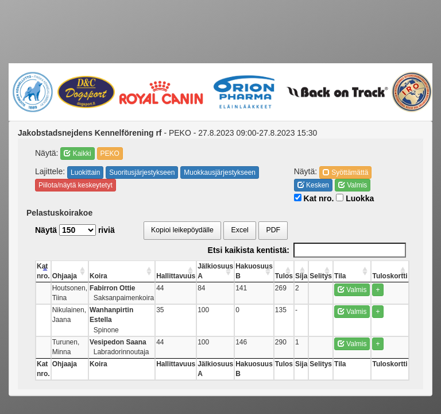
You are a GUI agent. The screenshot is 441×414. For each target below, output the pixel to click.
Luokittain (85, 172)
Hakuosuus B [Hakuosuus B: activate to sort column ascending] (254, 271)
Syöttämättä (345, 172)
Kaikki (77, 154)
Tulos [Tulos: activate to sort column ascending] (284, 276)
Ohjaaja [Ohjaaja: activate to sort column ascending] (64, 276)
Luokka (355, 198)
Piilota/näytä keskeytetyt (75, 185)
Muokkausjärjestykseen (220, 172)
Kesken (313, 185)
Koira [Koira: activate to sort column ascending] (98, 276)
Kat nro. (314, 198)
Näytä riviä (75, 230)
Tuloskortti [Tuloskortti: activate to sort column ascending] (389, 276)
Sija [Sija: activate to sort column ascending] (301, 276)
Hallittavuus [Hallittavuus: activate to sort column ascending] (175, 276)
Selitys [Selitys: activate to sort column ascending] (321, 276)
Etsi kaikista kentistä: (307, 250)
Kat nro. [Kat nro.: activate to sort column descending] (43, 271)
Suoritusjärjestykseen (142, 172)
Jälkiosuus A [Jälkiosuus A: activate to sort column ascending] (215, 271)
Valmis (352, 185)
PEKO (109, 154)
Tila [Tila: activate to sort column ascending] (340, 276)
